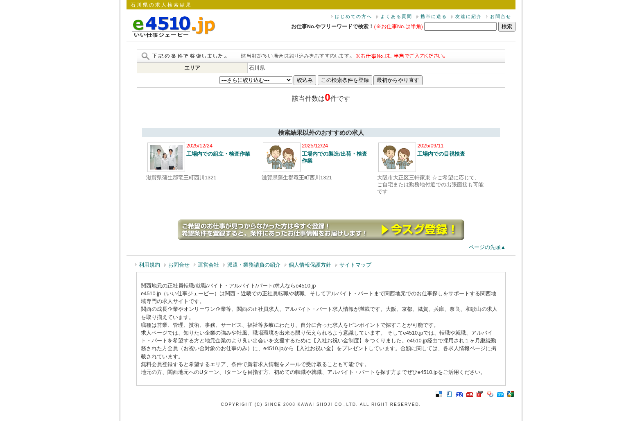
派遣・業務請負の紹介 (253, 265)
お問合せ (500, 16)
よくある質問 (396, 16)
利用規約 (149, 265)
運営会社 (208, 265)
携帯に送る (433, 16)
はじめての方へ (353, 16)
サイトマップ (355, 265)
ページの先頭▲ (487, 247)
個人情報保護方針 (310, 265)
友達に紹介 (468, 16)
